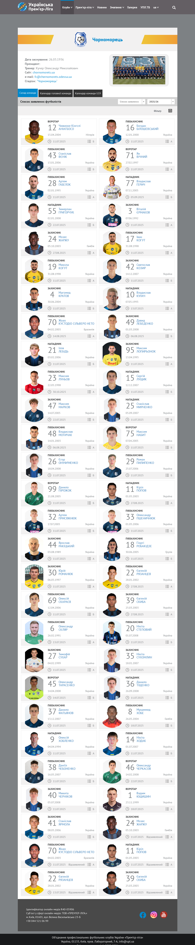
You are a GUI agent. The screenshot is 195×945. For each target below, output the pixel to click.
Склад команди (27, 92)
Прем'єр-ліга (84, 7)
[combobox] (131, 101)
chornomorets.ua (44, 72)
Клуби (66, 7)
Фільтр (157, 111)
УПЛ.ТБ (145, 7)
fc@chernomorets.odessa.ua (53, 77)
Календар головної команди (55, 93)
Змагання (116, 7)
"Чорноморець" (47, 81)
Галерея (132, 7)
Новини (102, 7)
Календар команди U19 (88, 93)
